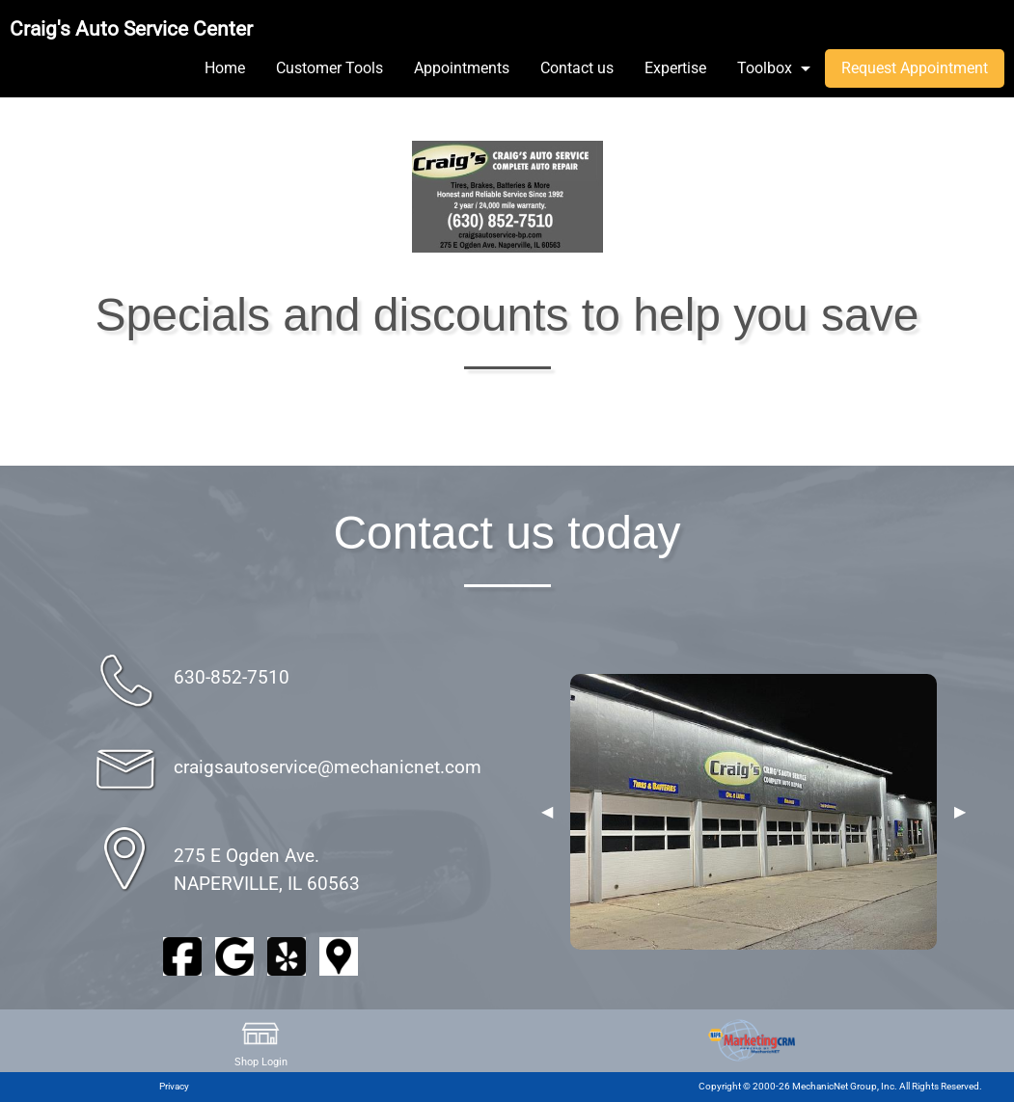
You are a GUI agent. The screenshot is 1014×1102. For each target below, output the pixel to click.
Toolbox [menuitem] (764, 68)
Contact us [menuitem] (577, 68)
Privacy (174, 1086)
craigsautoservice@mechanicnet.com (327, 767)
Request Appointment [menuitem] (914, 68)
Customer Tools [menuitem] (329, 68)
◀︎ (547, 812)
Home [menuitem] (225, 68)
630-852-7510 (231, 677)
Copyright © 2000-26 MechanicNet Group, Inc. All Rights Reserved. (840, 1086)
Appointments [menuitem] (461, 68)
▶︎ (960, 812)
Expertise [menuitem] (675, 68)
